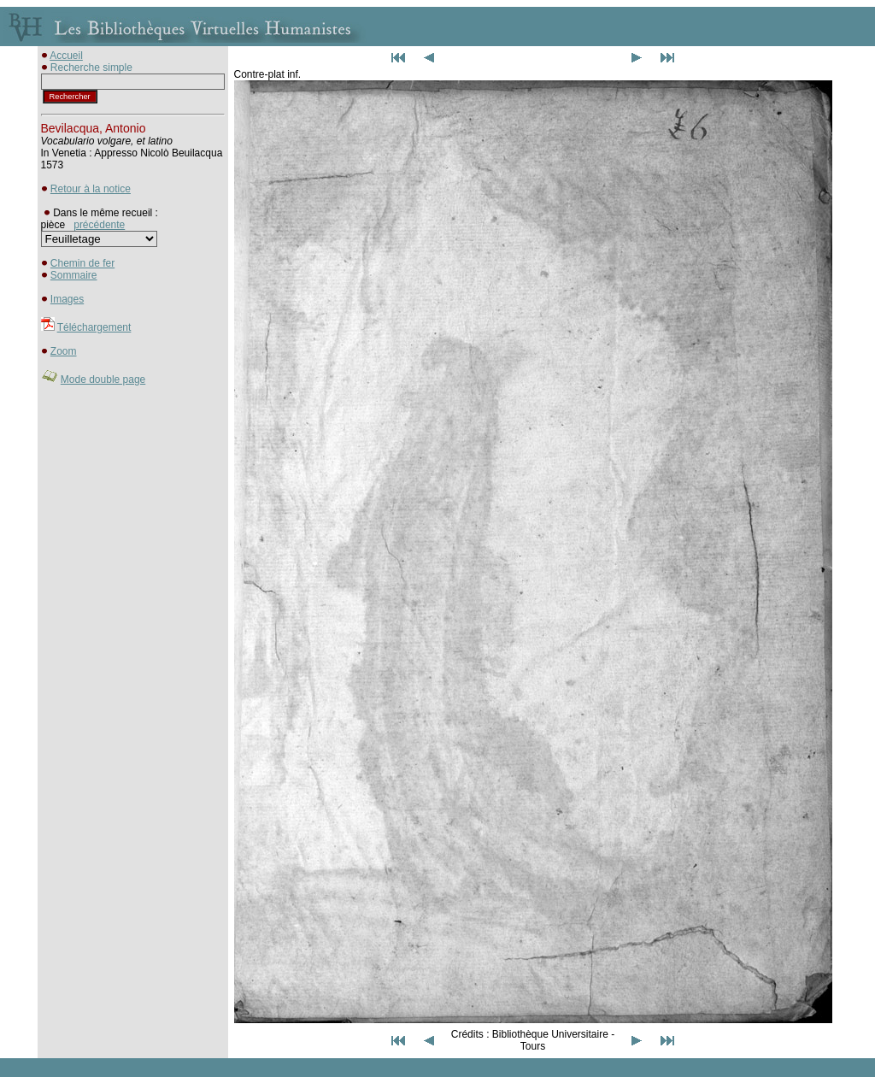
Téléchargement (94, 327)
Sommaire (73, 275)
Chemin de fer (82, 263)
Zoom (63, 351)
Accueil (66, 56)
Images (67, 299)
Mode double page (103, 379)
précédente (99, 225)
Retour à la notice (90, 189)
